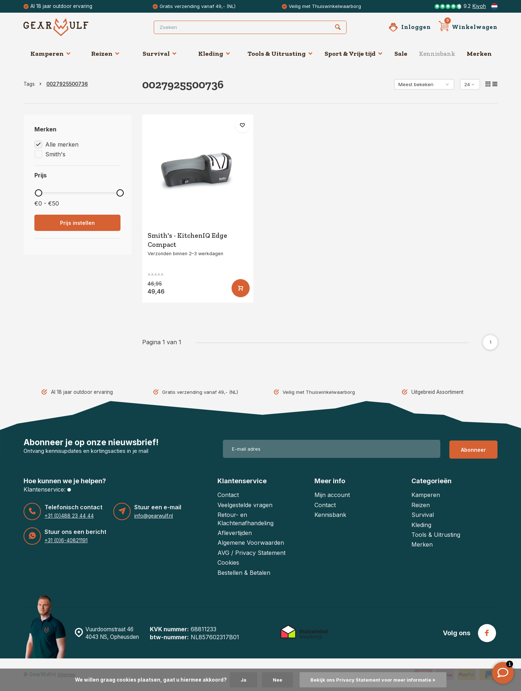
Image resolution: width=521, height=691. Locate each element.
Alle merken (62, 144)
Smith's (55, 154)
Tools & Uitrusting (280, 54)
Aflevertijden (234, 532)
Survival (160, 54)
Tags (34, 84)
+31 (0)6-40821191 (66, 540)
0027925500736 (67, 84)
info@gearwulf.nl (153, 516)
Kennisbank (437, 54)
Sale (400, 54)
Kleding (214, 54)
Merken (479, 54)
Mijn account (332, 494)
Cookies (228, 562)
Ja (239, 680)
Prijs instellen (77, 223)
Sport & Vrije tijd (354, 54)
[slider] (38, 193)
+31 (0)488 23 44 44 (68, 516)
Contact (228, 494)
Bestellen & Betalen (243, 572)
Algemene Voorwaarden (250, 542)
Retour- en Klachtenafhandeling (245, 518)
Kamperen (50, 54)
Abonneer (473, 449)
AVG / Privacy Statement (251, 552)
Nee (273, 680)
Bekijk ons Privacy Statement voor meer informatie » (373, 680)
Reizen (105, 54)
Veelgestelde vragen (244, 505)
